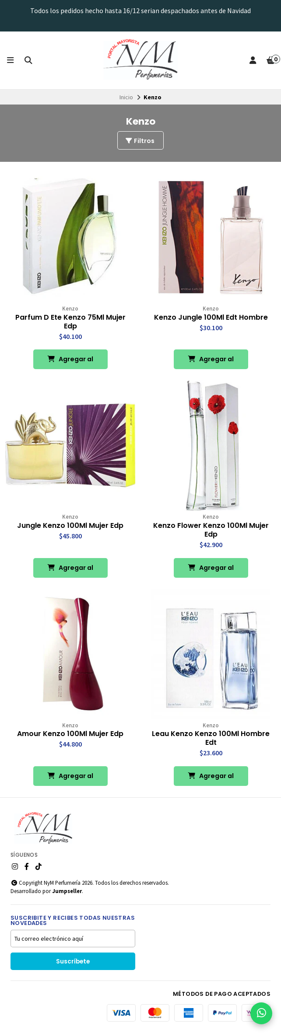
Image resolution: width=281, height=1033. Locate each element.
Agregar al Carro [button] (70, 362)
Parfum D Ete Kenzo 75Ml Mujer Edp (70, 322)
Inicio (126, 97)
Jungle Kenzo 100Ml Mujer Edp (70, 525)
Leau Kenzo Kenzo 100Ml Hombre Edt (211, 738)
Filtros (140, 140)
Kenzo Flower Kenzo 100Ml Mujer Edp (211, 530)
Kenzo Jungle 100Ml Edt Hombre (211, 317)
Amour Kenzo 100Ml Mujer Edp (70, 733)
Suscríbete (73, 961)
